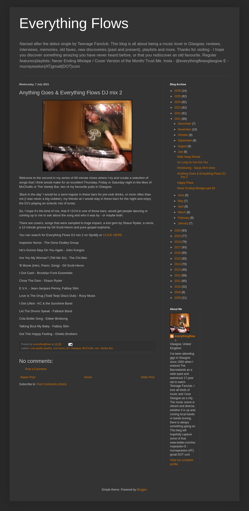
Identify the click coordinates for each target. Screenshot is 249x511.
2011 (178, 281)
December (185, 123)
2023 (178, 107)
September (185, 140)
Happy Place (185, 182)
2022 (178, 113)
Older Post (147, 377)
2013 (178, 269)
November (185, 129)
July (181, 151)
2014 (178, 264)
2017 (178, 247)
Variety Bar (106, 348)
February (184, 217)
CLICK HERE (112, 235)
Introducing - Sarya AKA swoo (196, 168)
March (182, 212)
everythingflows (185, 338)
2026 (178, 90)
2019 (178, 236)
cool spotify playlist (41, 348)
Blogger (142, 489)
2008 (178, 297)
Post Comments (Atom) (52, 384)
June (181, 195)
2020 (178, 230)
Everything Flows (74, 23)
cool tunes (59, 348)
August (183, 146)
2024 (178, 102)
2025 (178, 96)
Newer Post (27, 377)
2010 (178, 286)
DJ (67, 348)
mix (97, 348)
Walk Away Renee (188, 156)
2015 (178, 258)
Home (88, 377)
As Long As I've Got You (192, 162)
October (183, 135)
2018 (178, 241)
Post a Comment (35, 369)
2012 (178, 275)
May (181, 201)
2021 (178, 119)
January (183, 223)
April (181, 206)
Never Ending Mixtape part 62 (196, 188)
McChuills (88, 348)
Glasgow (76, 348)
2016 (178, 253)
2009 (178, 292)
